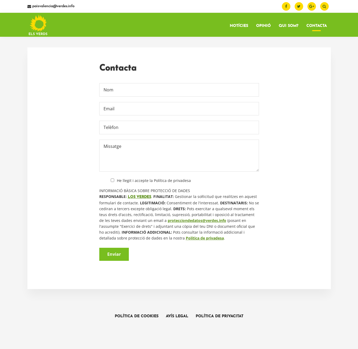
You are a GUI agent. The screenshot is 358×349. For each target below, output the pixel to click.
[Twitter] (299, 6)
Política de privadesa (205, 238)
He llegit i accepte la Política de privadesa (154, 180)
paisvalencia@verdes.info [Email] (51, 6)
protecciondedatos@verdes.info (197, 220)
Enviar (114, 254)
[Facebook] (286, 6)
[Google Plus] (311, 6)
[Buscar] (324, 6)
